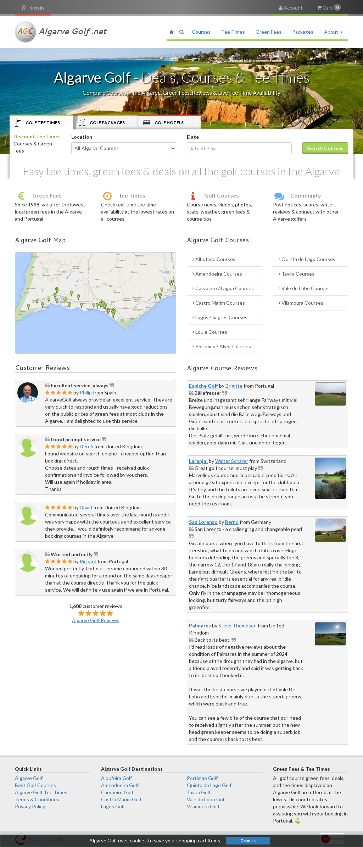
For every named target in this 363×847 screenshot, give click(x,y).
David (86, 507)
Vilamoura (301, 303)
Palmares (200, 625)
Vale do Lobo (304, 288)
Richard (88, 561)
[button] (181, 32)
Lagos (219, 317)
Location (81, 137)
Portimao (221, 346)
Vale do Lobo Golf (206, 799)
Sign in (33, 8)
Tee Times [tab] (37, 122)
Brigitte (233, 386)
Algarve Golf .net (60, 32)
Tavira (296, 274)
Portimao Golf (202, 778)
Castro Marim (218, 303)
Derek (86, 446)
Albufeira (213, 259)
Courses (201, 32)
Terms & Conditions (37, 799)
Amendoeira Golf (120, 785)
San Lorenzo (203, 522)
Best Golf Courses (35, 785)
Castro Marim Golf (121, 799)
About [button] (333, 32)
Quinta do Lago (307, 259)
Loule (209, 332)
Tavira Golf (199, 792)
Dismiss (248, 840)
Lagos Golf (113, 806)
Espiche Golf (203, 386)
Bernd (232, 522)
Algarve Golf (29, 778)
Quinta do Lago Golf (209, 785)
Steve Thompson (237, 625)
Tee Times (233, 32)
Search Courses (325, 148)
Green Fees (268, 32)
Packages (302, 32)
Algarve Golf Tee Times (41, 792)
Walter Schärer (231, 461)
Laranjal (198, 461)
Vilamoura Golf (203, 806)
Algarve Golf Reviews (95, 620)
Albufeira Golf (116, 778)
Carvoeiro (223, 288)
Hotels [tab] (163, 122)
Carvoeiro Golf (117, 792)
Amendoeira (217, 274)
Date (193, 137)
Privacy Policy (30, 806)
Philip (86, 392)
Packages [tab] (102, 122)
